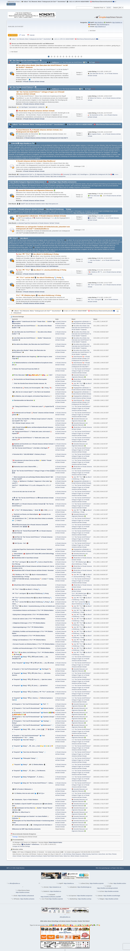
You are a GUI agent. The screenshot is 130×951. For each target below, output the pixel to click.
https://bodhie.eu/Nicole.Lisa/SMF (51, 896)
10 (75, 56)
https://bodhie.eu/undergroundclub (107, 888)
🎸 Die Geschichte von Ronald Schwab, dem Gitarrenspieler (29, 379)
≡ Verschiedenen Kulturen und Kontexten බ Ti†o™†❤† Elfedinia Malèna (32, 610)
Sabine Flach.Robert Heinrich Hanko (53, 856)
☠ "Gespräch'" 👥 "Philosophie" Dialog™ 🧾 (25, 758)
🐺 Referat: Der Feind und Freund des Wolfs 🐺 (26, 369)
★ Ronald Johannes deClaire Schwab (33, 81)
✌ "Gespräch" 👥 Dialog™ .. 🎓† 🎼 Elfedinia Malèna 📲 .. (29, 764)
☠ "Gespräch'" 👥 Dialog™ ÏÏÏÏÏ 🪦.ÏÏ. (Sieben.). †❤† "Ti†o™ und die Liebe (33, 692)
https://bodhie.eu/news (22, 892)
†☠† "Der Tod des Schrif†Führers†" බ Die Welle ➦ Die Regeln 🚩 (30, 448)
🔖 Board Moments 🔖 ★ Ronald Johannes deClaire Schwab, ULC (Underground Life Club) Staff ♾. (81, 358)
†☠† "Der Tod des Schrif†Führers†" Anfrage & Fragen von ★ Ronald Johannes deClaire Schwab (81, 371)
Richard (114, 854)
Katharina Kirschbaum (36, 856)
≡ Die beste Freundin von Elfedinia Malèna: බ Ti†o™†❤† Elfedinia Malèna (33, 644)
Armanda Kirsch (84, 856)
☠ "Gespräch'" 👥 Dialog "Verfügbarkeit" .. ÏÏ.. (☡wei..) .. (28, 777)
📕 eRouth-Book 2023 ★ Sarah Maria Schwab (25, 558)
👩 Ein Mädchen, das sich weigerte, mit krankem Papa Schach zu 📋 (32, 396)
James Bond (101, 854)
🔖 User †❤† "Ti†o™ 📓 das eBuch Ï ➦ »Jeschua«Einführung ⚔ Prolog (41, 270)
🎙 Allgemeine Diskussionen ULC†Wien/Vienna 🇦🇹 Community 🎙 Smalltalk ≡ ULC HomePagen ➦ (62, 174)
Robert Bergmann (76, 854)
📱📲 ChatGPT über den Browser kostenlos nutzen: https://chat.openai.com (37, 203)
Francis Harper (26, 856)
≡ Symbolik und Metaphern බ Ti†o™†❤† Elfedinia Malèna (28, 635)
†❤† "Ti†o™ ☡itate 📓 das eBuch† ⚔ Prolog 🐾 (26, 589)
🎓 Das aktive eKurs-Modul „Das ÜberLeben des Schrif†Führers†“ (31, 344)
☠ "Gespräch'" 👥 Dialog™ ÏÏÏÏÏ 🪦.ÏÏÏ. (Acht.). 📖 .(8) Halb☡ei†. (30, 685)
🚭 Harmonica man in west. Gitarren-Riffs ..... (25, 466)
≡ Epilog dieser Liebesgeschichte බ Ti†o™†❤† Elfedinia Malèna (30, 614)
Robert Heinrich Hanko (55, 842)
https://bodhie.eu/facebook (26, 895)
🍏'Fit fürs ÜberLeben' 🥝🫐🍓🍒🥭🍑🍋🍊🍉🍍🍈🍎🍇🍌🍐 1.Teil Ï (32, 375)
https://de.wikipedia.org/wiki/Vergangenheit (85, 213)
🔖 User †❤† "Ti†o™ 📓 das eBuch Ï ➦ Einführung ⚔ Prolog (37, 254)
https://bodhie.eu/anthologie (111, 895)
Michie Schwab (75, 856)
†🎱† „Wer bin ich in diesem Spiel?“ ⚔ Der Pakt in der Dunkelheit (31, 392)
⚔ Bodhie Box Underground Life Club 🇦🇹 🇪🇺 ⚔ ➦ (103, 174)
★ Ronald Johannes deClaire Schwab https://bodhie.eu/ (35, 161)
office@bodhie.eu (14, 883)
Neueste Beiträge (17, 316)
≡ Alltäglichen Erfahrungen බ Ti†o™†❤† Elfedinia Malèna (28, 623)
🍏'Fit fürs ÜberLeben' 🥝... (95, 195)
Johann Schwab (16, 856)
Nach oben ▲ (120, 868)
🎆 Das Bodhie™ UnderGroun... (96, 218)
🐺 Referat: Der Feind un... (95, 98)
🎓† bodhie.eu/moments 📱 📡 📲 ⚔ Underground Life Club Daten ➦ (32, 825)
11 (78, 56)
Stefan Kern (67, 856)
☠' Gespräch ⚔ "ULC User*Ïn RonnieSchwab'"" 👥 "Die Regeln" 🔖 (31, 669)
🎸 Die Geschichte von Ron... (96, 115)
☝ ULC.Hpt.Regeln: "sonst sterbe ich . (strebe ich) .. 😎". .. (33, 107)
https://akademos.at (100, 26)
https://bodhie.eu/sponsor (84, 895)
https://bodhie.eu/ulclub (111, 891)
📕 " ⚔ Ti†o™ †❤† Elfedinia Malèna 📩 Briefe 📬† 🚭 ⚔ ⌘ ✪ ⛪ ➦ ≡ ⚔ (32, 510)
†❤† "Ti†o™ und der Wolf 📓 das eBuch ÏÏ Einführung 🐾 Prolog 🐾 (40, 277)
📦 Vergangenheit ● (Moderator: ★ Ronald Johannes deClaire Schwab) (41, 216)
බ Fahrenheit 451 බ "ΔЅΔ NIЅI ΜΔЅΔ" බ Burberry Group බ (29, 454)
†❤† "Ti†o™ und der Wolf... (95, 284)
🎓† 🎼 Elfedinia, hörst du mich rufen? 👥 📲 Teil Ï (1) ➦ (28, 793)
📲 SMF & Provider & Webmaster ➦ (22, 789)
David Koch (94, 854)
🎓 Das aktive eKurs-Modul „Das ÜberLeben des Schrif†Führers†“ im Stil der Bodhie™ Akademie (81, 327)
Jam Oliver (109, 854)
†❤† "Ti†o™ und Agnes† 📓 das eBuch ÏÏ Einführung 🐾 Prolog (30, 593)
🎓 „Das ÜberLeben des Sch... (96, 73)
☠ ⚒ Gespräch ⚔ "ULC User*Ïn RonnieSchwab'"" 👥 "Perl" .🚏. (30, 704)
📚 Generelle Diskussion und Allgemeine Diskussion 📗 (35, 190)
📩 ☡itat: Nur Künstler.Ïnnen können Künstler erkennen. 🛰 (29, 383)
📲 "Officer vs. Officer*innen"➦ (21, 812)
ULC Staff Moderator (52, 266)
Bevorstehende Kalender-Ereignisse (23, 834)
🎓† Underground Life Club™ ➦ (25, 174)
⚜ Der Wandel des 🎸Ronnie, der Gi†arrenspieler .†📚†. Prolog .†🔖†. (32, 387)
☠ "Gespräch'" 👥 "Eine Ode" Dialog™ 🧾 (24, 740)
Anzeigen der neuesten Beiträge (21, 846)
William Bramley (86, 854)
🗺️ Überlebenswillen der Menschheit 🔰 (23, 400)
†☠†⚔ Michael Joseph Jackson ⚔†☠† (23, 423)
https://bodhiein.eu (117, 22)
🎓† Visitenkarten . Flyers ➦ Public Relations (25, 799)
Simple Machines (20, 868)
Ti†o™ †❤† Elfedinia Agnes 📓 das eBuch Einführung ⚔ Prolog (38, 295)
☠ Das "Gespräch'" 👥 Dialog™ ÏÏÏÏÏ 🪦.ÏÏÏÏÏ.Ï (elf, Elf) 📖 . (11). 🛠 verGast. (33, 663)
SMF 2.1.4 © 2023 (10, 868)
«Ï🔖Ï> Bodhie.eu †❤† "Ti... (95, 272)
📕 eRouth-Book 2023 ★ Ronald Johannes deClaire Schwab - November (33, 570)
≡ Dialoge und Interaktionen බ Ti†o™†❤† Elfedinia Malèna (29, 640)
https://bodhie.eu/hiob (111, 899)
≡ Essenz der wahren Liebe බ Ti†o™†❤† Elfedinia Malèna (28, 618)
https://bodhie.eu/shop (84, 899)
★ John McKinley (66, 854)
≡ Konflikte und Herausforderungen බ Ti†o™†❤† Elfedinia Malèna (31, 648)
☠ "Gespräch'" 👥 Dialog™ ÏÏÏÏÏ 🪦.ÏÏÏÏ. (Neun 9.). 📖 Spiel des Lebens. (32, 679)
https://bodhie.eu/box (119, 883)
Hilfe (97, 868)
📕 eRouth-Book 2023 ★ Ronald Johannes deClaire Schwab (29, 585)
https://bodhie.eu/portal (96, 883)
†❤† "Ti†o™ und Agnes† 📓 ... (96, 299)
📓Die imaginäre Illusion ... (95, 134)
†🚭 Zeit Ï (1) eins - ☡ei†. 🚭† (20, 543)
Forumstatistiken (17, 839)
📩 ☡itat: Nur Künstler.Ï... (95, 260)
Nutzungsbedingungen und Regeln (107, 868)
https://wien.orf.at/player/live (58, 176)
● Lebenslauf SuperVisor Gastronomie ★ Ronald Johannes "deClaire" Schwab (38, 223)
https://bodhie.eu (99, 22)
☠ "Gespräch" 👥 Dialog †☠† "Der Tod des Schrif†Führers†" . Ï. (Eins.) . (33, 783)
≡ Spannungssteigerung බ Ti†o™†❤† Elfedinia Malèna (27, 627)
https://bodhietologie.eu (103, 24)
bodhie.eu (55, 62)
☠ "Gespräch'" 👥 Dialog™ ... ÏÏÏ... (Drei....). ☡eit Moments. (29, 770)
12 (81, 56)
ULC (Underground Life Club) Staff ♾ (57, 138)
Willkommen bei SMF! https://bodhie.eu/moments (26, 829)
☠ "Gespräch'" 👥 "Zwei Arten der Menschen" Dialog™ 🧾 (29, 752)
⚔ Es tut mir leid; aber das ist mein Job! (23, 491)
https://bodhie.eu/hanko (27, 899)
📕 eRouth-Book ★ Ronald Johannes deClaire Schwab (35, 111)
